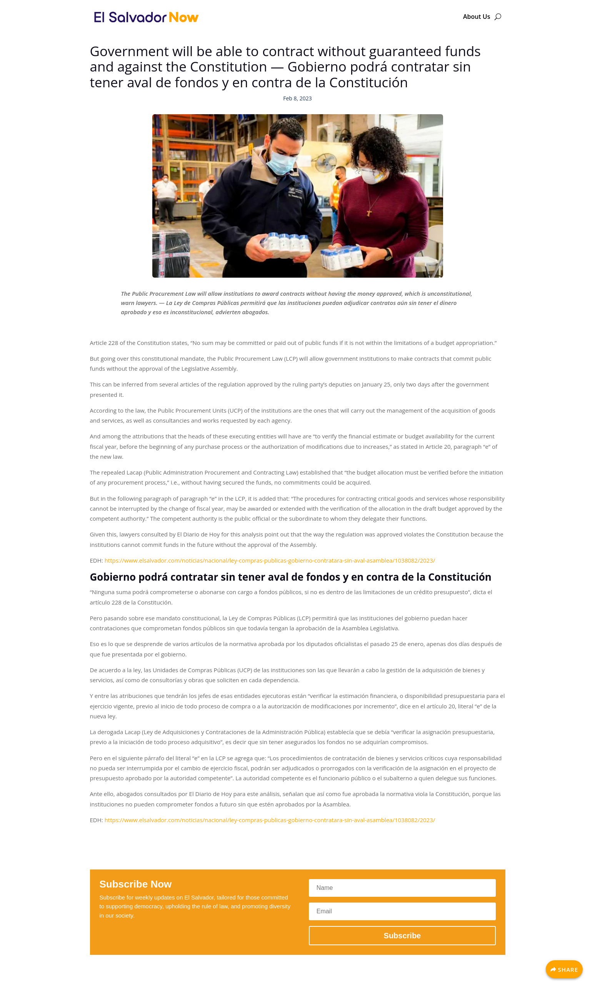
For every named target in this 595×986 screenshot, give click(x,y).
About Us (476, 16)
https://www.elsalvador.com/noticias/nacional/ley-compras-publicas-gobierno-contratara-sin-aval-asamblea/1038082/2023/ (270, 560)
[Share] (564, 969)
